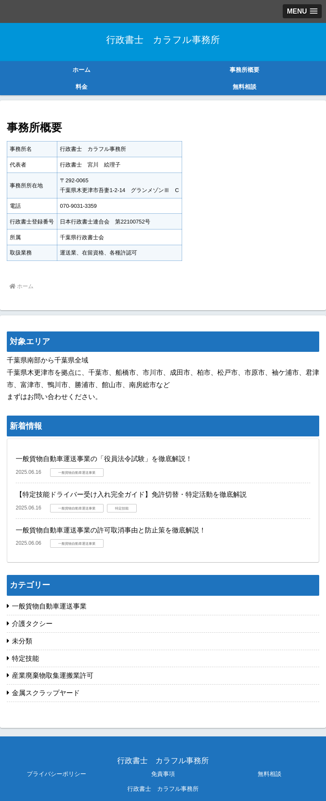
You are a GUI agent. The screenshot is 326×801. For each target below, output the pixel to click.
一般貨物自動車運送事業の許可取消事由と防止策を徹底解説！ (111, 530)
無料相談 (269, 773)
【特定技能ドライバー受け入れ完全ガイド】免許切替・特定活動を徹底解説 (131, 494)
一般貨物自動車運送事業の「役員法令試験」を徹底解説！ (104, 458)
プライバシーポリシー (56, 773)
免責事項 (163, 773)
